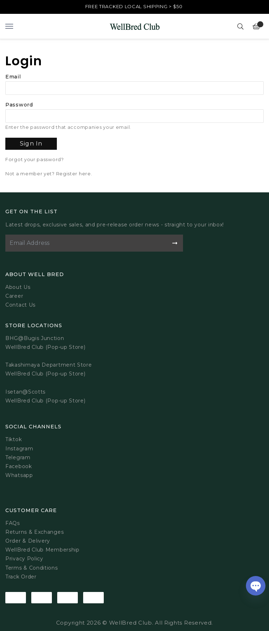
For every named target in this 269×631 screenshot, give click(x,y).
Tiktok (13, 439)
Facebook (18, 466)
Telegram (18, 457)
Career (14, 296)
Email (13, 76)
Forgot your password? (34, 159)
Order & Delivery (27, 541)
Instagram (19, 448)
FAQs (12, 523)
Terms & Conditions (31, 568)
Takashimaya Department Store (48, 365)
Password (19, 104)
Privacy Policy (24, 558)
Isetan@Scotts (25, 392)
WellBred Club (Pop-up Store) (45, 374)
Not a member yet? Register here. (48, 173)
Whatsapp (19, 475)
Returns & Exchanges (34, 532)
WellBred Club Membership (42, 550)
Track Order (21, 577)
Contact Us (20, 305)
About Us (18, 287)
